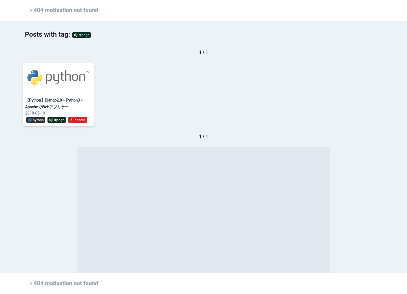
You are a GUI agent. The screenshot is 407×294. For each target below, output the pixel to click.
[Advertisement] (203, 210)
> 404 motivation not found (63, 10)
